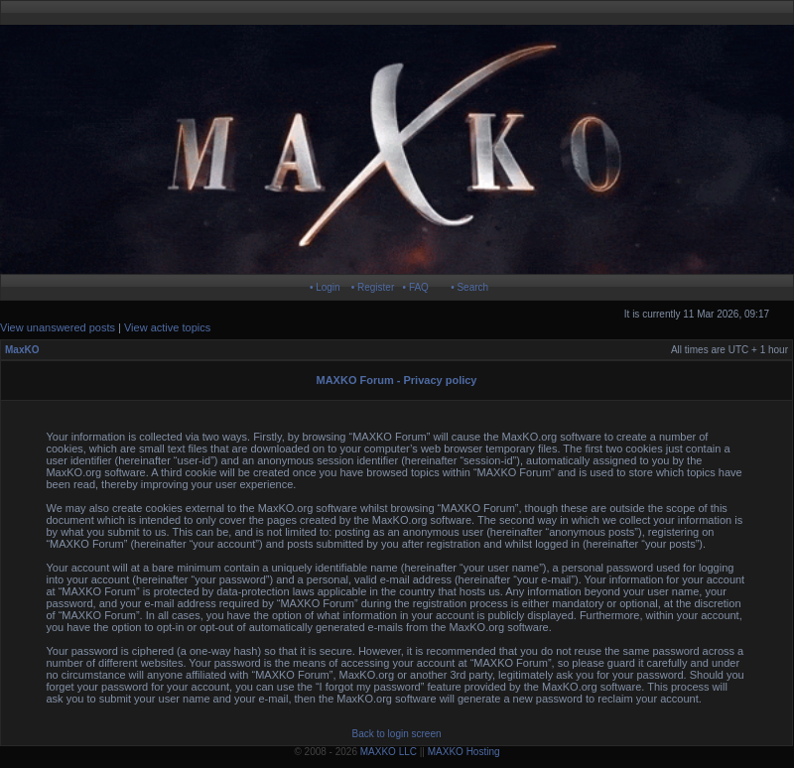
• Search (469, 287)
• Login (325, 287)
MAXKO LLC (388, 751)
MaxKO (22, 349)
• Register (373, 287)
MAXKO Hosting (464, 751)
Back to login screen (396, 733)
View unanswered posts (57, 327)
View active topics (167, 327)
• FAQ (416, 287)
